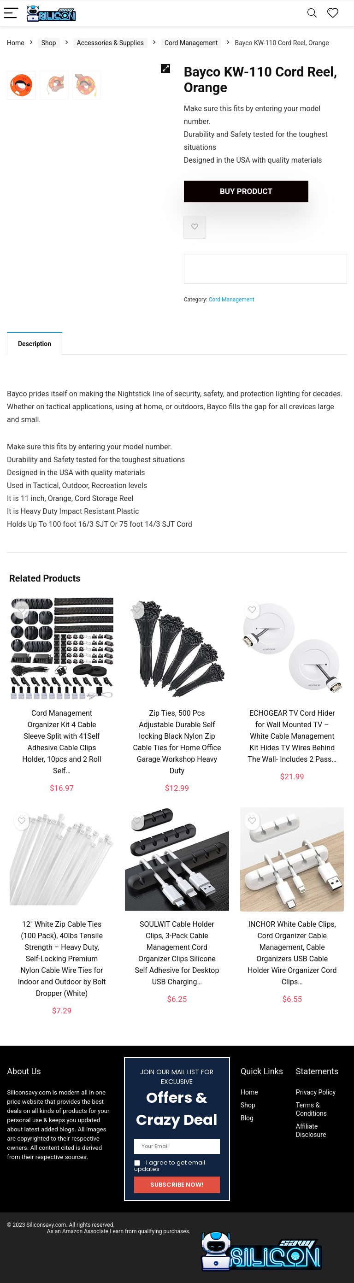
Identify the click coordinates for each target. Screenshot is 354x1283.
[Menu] (11, 13)
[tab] (34, 343)
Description (34, 343)
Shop (48, 43)
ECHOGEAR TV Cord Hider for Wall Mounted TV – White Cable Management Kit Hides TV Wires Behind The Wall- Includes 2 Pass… (292, 736)
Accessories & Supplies (110, 43)
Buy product (237, 191)
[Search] (312, 13)
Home (15, 43)
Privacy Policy (316, 1092)
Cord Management (191, 43)
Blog (247, 1118)
